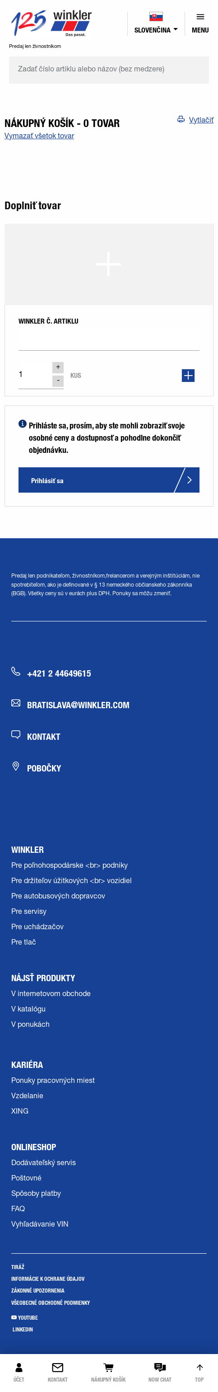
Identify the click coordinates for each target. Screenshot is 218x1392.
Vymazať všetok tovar (39, 137)
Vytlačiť (201, 121)
